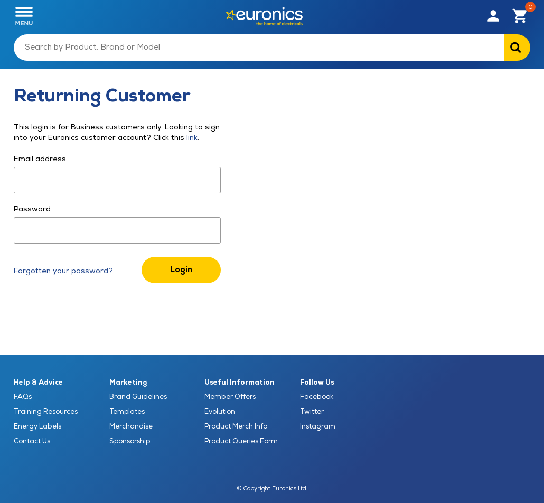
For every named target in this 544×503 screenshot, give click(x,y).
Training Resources (46, 411)
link (191, 137)
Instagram (317, 426)
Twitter (312, 411)
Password (32, 208)
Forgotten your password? (63, 270)
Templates (127, 411)
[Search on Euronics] (517, 47)
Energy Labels (37, 426)
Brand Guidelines (138, 397)
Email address (40, 158)
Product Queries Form (241, 441)
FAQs (23, 397)
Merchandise (131, 426)
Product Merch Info (235, 426)
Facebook (316, 397)
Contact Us (32, 441)
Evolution (219, 411)
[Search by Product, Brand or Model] (259, 47)
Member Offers (230, 397)
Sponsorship (129, 441)
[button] (493, 16)
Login (181, 270)
